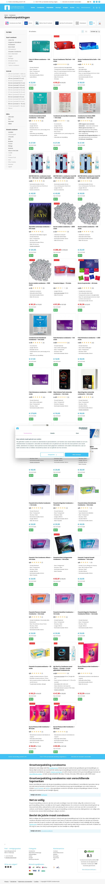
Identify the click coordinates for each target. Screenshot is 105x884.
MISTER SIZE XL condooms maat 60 (64, 177)
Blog (78, 7)
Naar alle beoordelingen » (89, 869)
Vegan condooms (35, 246)
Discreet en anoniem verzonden (71, 2)
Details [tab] (52, 433)
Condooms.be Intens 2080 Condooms (86, 117)
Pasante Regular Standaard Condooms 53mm (88, 613)
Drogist (65, 7)
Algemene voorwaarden (25, 881)
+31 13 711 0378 (9, 856)
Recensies (56, 857)
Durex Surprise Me (87, 283)
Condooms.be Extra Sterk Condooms (37, 117)
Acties (72, 7)
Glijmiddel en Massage (35, 852)
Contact (55, 851)
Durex (36, 788)
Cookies (36, 881)
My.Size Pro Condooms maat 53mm (62, 668)
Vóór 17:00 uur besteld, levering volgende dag (47, 2)
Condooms (40, 7)
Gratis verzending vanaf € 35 (16, 2)
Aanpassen (52, 454)
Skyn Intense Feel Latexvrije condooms (62, 393)
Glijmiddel (49, 7)
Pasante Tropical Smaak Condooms (86, 558)
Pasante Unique (62, 283)
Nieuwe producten (34, 859)
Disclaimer (13, 881)
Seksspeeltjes (32, 854)
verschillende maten (35, 774)
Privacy (6, 881)
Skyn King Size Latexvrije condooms (86, 393)
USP (54, 859)
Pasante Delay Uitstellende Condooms (87, 504)
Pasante (41, 788)
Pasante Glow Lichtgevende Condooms (62, 558)
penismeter (33, 824)
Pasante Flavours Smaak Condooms (37, 613)
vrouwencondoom (47, 831)
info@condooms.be (11, 857)
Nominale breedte (59, 293)
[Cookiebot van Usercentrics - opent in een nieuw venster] (81, 428)
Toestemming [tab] (28, 433)
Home (33, 7)
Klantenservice (85, 7)
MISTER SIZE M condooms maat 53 (89, 177)
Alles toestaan (76, 454)
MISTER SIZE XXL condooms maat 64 (40, 177)
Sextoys (58, 7)
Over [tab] (77, 433)
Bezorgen (56, 856)
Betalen (55, 854)
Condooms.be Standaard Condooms (37, 339)
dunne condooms (56, 772)
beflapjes (44, 795)
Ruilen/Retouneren (58, 852)
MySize (48, 788)
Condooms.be (53, 768)
